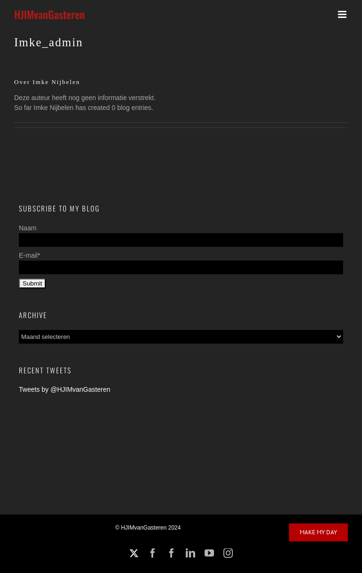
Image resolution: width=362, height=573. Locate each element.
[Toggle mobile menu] (343, 14)
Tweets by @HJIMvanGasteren (64, 389)
